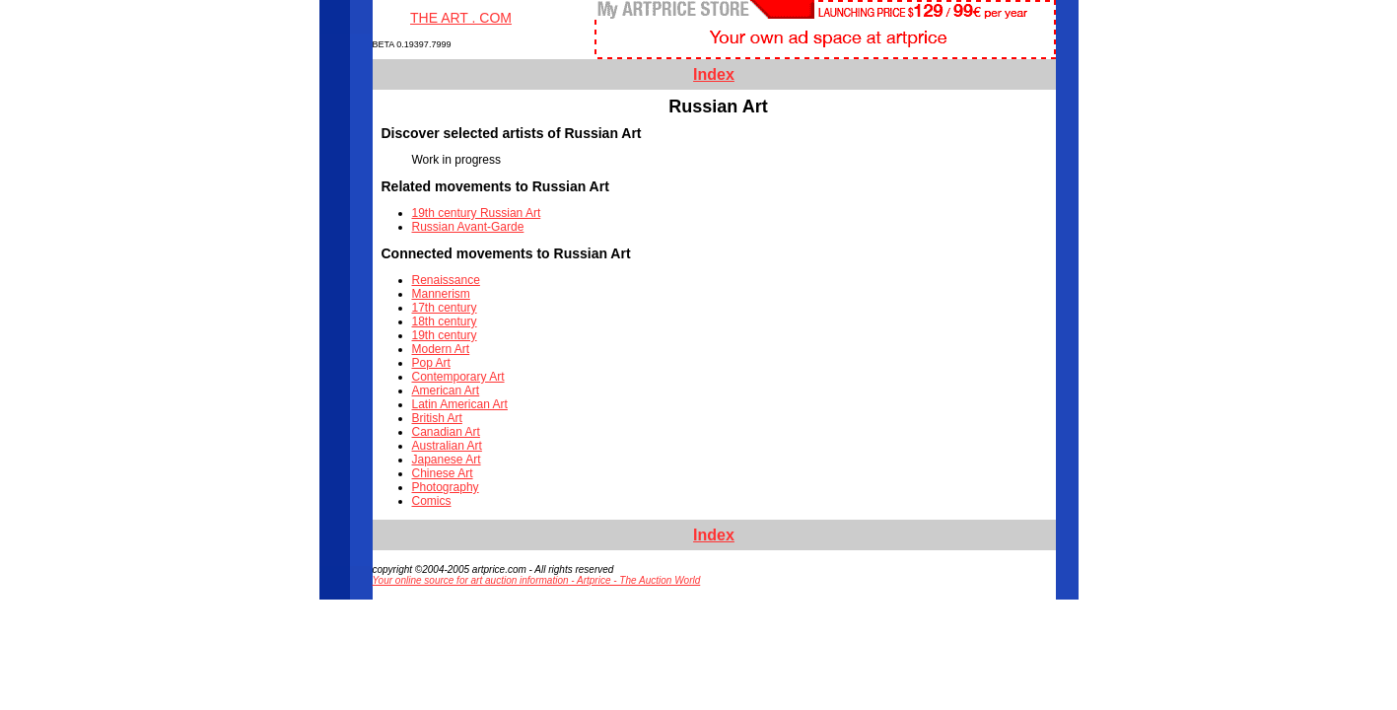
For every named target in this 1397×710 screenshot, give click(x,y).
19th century (444, 335)
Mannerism (441, 294)
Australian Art (447, 446)
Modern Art (441, 349)
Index (713, 74)
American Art (446, 390)
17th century (444, 308)
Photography (445, 487)
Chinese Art (442, 473)
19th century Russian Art (476, 213)
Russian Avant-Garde (468, 227)
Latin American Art (460, 404)
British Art (437, 418)
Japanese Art (446, 459)
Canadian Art (446, 432)
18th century (444, 321)
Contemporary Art (458, 377)
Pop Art (431, 363)
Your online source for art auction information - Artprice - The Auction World (537, 580)
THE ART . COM (461, 18)
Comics (432, 501)
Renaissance (446, 280)
